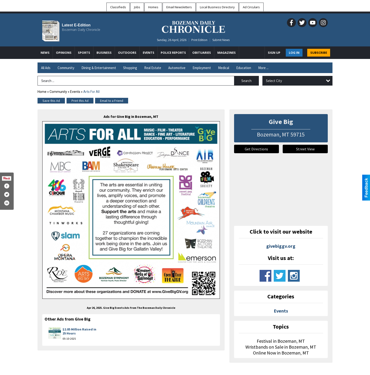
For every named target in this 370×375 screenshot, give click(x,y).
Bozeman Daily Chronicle (81, 29)
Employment (202, 68)
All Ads (45, 68)
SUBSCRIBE (318, 52)
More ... (263, 68)
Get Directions (256, 149)
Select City (274, 80)
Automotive (176, 68)
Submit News (221, 40)
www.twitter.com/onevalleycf (280, 276)
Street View (305, 149)
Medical (223, 68)
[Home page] (193, 26)
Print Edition (199, 40)
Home (42, 92)
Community (66, 68)
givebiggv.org (280, 246)
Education (243, 68)
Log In (294, 52)
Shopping (130, 68)
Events (75, 92)
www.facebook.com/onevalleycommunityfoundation (265, 276)
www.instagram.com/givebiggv (294, 276)
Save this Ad (51, 101)
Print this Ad (79, 101)
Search (246, 80)
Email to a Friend (111, 101)
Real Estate (152, 68)
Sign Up (274, 52)
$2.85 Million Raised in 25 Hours (79, 331)
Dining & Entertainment (98, 68)
